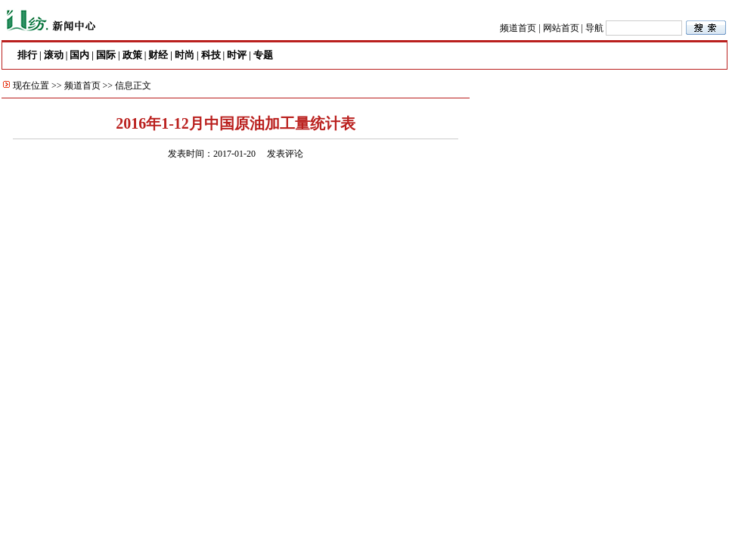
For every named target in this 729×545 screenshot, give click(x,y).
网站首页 (561, 28)
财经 (158, 55)
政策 (132, 55)
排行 (27, 55)
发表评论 (285, 153)
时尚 (184, 55)
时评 (237, 55)
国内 (79, 55)
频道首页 (518, 28)
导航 (594, 28)
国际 (106, 55)
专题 (263, 55)
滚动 (54, 55)
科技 (211, 55)
